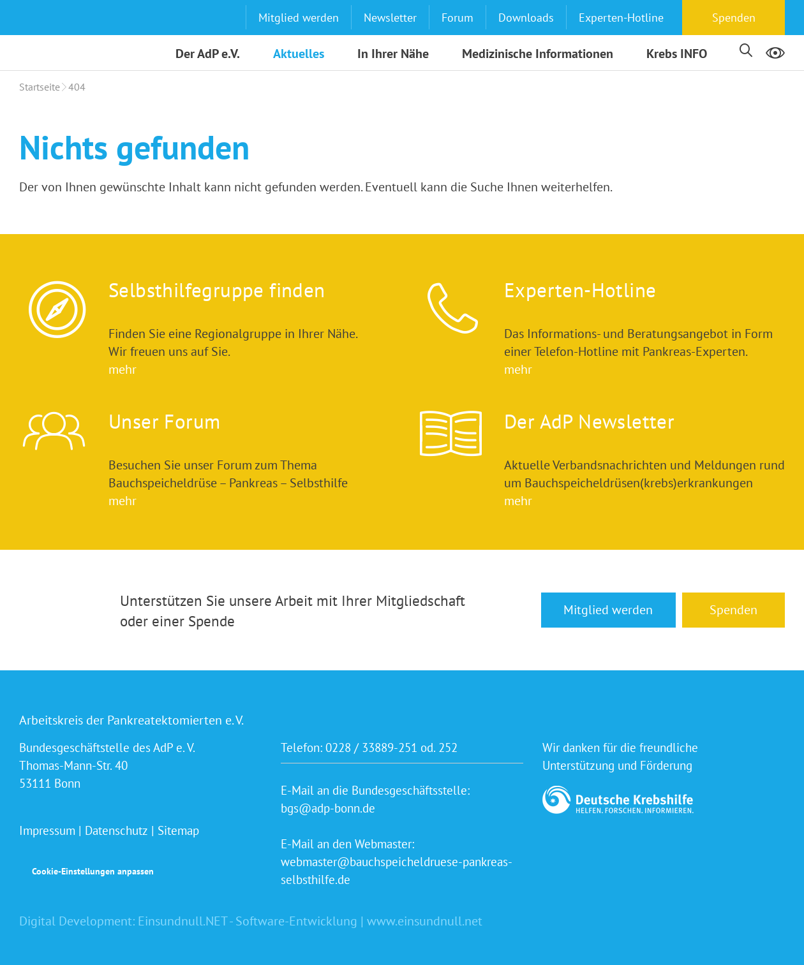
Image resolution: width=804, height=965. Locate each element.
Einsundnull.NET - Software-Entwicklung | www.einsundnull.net (310, 921)
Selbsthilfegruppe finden (216, 290)
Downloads (526, 17)
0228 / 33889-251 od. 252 (391, 747)
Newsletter (390, 17)
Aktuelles (298, 53)
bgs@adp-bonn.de (328, 808)
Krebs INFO (676, 53)
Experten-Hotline (621, 17)
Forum (457, 17)
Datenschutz (116, 830)
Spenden (734, 17)
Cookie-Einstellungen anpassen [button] (93, 871)
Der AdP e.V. (207, 53)
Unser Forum (164, 421)
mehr (122, 369)
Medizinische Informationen (537, 53)
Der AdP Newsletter (589, 421)
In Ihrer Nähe (393, 53)
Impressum (47, 830)
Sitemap (178, 830)
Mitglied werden (298, 17)
